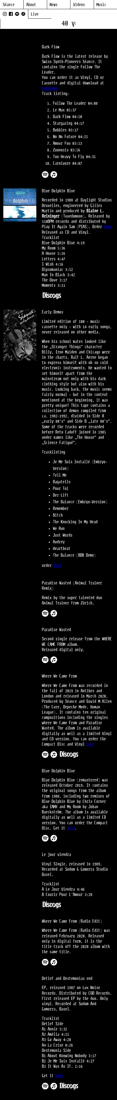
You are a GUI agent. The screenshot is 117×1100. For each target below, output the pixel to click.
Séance (8, 5)
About (31, 5)
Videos (79, 5)
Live (35, 14)
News (53, 5)
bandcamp (49, 88)
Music (101, 5)
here (108, 227)
